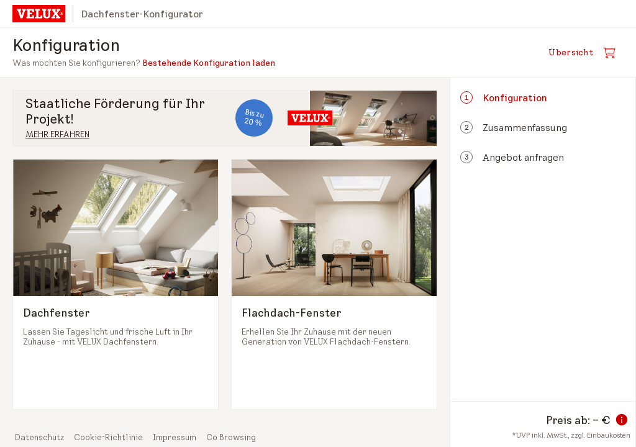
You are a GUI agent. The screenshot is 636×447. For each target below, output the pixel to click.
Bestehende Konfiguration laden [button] (208, 63)
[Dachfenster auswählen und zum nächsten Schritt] (115, 284)
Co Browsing (231, 437)
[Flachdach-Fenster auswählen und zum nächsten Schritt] (334, 284)
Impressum (174, 437)
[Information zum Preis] (621, 419)
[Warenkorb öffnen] (586, 53)
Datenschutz (39, 437)
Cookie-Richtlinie (108, 437)
